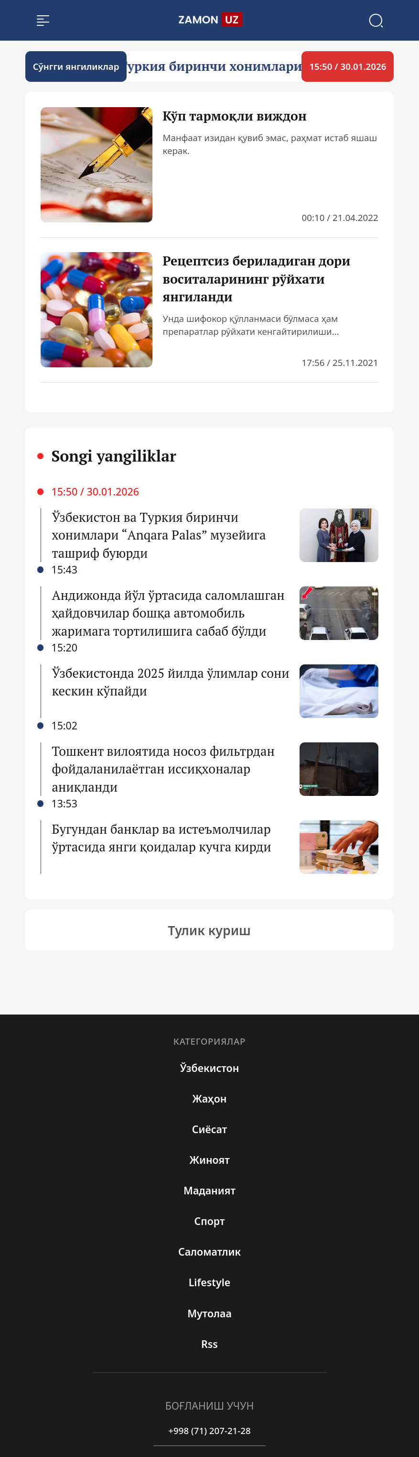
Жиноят (209, 1160)
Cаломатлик (209, 1251)
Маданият (209, 1190)
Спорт (209, 1221)
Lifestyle (210, 1282)
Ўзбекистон (209, 1068)
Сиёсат (209, 1129)
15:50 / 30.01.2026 (347, 66)
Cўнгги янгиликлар (76, 66)
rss (209, 1344)
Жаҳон (210, 1098)
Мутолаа (209, 1313)
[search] (210, 20)
